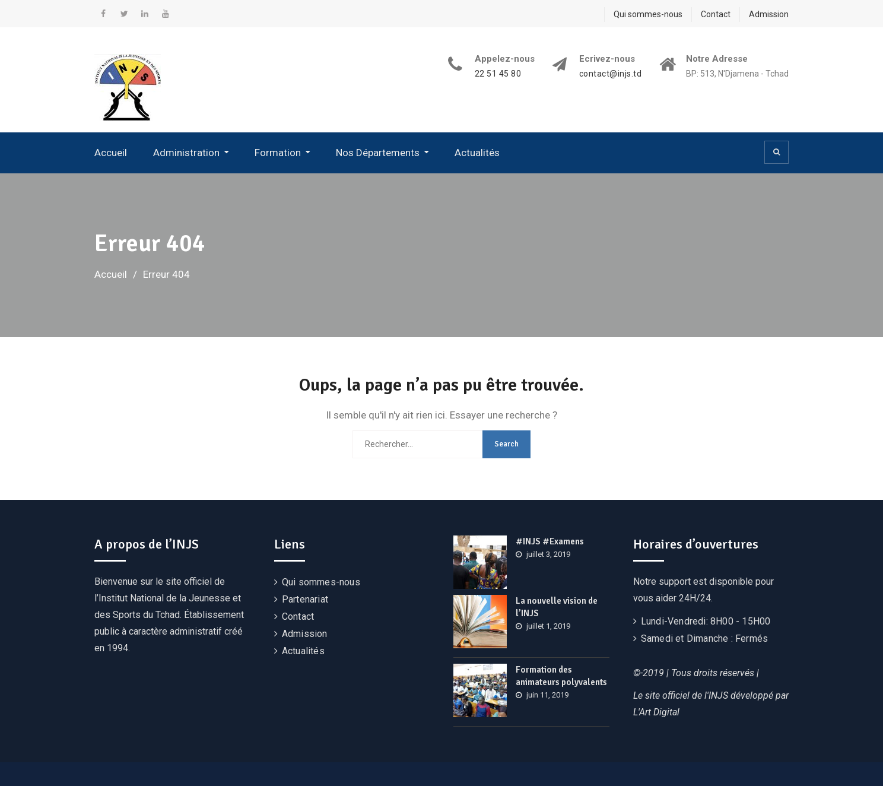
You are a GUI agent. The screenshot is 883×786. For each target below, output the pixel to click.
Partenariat (305, 599)
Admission (769, 14)
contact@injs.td (610, 74)
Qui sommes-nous (648, 14)
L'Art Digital (656, 712)
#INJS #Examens (550, 541)
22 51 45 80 (498, 74)
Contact (715, 14)
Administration (186, 153)
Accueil (110, 153)
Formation (278, 153)
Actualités (477, 153)
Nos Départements (378, 153)
